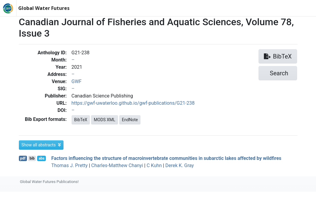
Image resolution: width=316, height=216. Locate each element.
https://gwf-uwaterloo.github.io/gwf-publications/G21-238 (133, 103)
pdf (22, 158)
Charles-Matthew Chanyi (117, 165)
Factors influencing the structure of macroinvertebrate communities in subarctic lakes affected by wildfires (166, 158)
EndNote (130, 119)
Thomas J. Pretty (69, 165)
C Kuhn (154, 165)
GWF (77, 81)
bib (32, 158)
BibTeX (80, 119)
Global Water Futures (43, 8)
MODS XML (104, 119)
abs (41, 158)
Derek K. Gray (179, 165)
